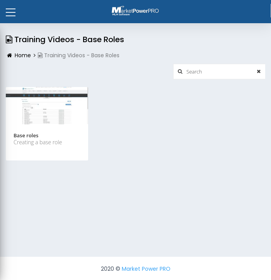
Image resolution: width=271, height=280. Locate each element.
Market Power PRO (146, 269)
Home (23, 55)
